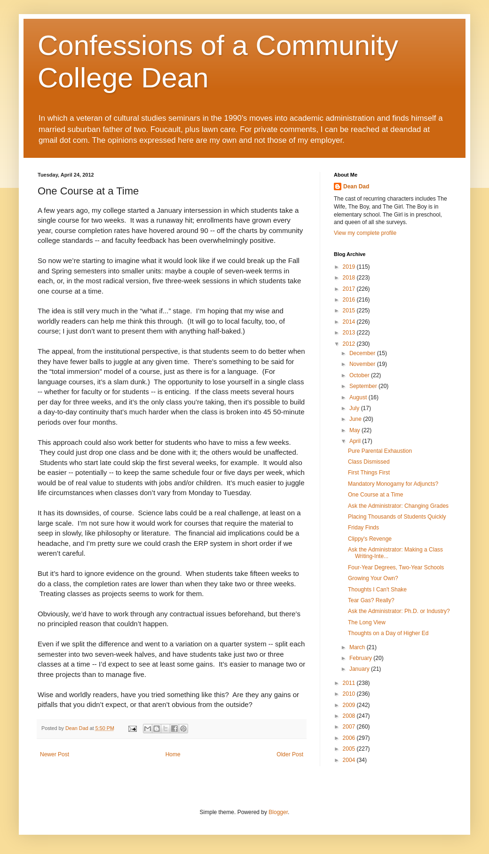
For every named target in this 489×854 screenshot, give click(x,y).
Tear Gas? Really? (371, 600)
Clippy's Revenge (370, 539)
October (360, 375)
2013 (350, 332)
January (360, 669)
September (364, 386)
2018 (350, 277)
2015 (350, 310)
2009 (350, 705)
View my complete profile (365, 233)
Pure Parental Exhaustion (380, 451)
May (355, 430)
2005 (350, 748)
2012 (350, 344)
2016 (350, 299)
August (359, 397)
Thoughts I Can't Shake (377, 589)
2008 (350, 716)
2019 (350, 267)
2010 (350, 694)
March (358, 647)
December (363, 353)
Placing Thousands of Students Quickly (397, 516)
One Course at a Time (375, 494)
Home (173, 754)
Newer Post (54, 754)
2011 (350, 683)
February (361, 658)
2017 (350, 289)
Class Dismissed (369, 461)
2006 (350, 738)
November (363, 364)
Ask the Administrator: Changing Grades (398, 506)
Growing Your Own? (373, 578)
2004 (350, 760)
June (356, 419)
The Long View (367, 622)
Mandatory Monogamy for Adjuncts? (393, 484)
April (355, 441)
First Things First (369, 472)
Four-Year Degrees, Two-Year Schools (396, 567)
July (355, 408)
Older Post (289, 754)
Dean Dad (356, 186)
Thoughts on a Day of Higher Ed (388, 633)
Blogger (278, 812)
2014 (350, 321)
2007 (350, 726)
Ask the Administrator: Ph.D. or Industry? (399, 611)
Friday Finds (363, 527)
